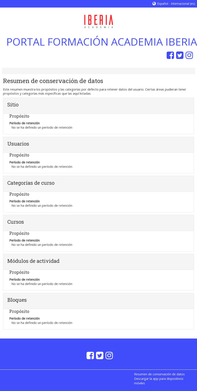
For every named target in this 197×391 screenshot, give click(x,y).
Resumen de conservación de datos (159, 374)
